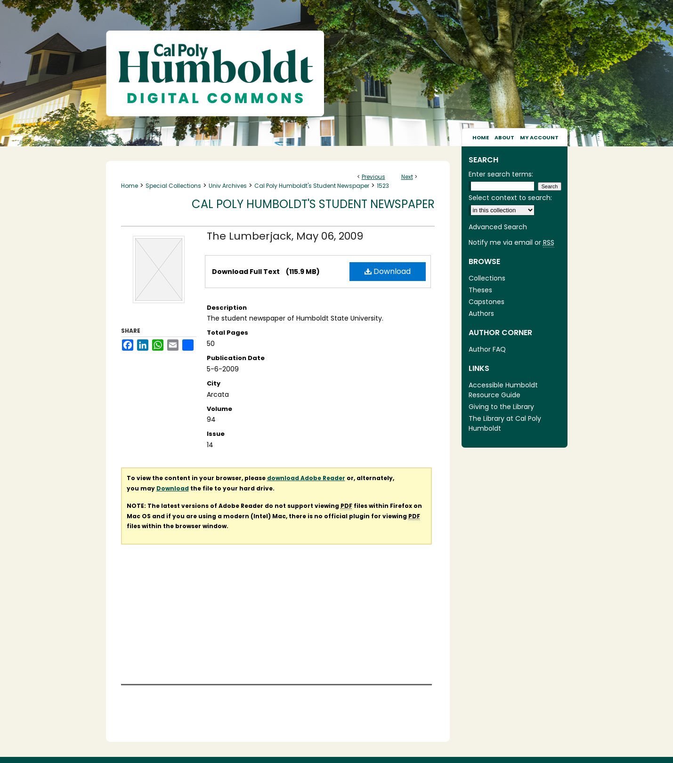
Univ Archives (228, 186)
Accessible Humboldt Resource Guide (503, 390)
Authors (481, 313)
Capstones (486, 301)
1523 (383, 186)
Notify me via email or (511, 243)
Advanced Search (498, 227)
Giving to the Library (501, 406)
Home (129, 186)
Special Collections (173, 186)
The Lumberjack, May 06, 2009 (285, 236)
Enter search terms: (501, 174)
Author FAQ (487, 349)
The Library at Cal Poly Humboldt (505, 423)
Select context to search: (510, 197)
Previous (373, 177)
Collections (487, 278)
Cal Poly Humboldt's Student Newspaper (311, 186)
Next (407, 177)
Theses (480, 290)
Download (388, 271)
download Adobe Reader (306, 478)
